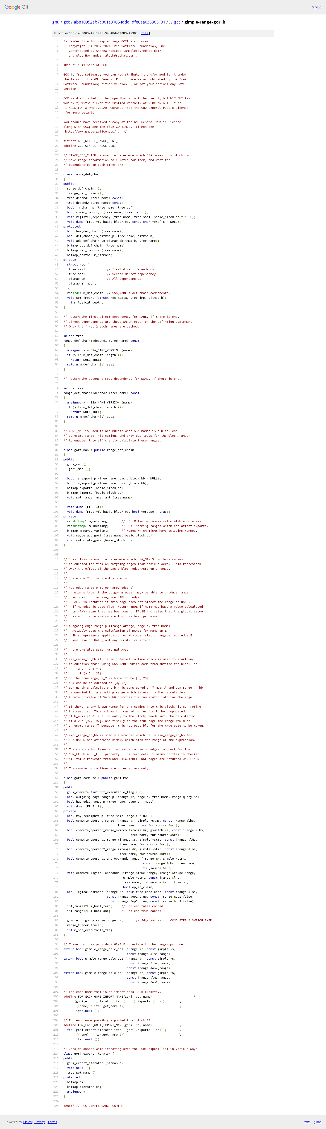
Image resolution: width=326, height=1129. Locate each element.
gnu (56, 22)
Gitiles (27, 1122)
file (145, 33)
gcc (66, 22)
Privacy (39, 1122)
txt (307, 1122)
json (317, 1122)
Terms (52, 1122)
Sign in (316, 7)
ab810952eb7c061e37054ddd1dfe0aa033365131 (119, 22)
